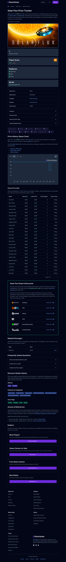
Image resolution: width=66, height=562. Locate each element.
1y (17, 156)
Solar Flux (18, 6)
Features (33, 111)
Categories (11, 518)
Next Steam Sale (12, 544)
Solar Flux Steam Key (16, 148)
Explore (55, 2)
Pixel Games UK (33, 102)
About (37, 559)
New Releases (37, 502)
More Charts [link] (43, 131)
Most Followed (37, 500)
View (55, 350)
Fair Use (32, 559)
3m (10, 156)
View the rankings (33, 441)
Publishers (11, 526)
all (20, 156)
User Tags (11, 520)
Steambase (35, 539)
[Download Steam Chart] (55, 156)
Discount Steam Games (40, 518)
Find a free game (33, 468)
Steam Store (42, 419)
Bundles (10, 502)
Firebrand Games (34, 98)
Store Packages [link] (13, 131)
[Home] (8, 6)
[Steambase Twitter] (38, 545)
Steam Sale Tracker (15, 150)
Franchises (11, 529)
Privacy (22, 559)
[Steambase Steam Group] (36, 545)
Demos (10, 500)
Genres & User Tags (33, 119)
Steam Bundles (14, 152)
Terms (27, 559)
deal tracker (13, 15)
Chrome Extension (13, 536)
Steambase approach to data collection (45, 413)
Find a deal (33, 454)
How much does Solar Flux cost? (33, 360)
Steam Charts (11, 505)
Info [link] (20, 131)
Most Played (37, 497)
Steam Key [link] (38, 128)
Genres (10, 515)
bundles (29, 141)
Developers (11, 523)
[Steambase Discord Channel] (33, 545)
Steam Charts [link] (12, 128)
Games (12, 6)
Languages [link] (34, 131)
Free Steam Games (39, 520)
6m (14, 156)
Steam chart (15, 144)
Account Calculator (13, 547)
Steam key (21, 15)
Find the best (33, 481)
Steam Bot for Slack (13, 541)
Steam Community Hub (39, 421)
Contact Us (43, 559)
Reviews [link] (20, 128)
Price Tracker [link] (29, 128)
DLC (9, 497)
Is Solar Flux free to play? (33, 368)
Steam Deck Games (39, 508)
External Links (33, 115)
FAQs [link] (51, 131)
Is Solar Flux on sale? (33, 364)
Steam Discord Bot (13, 539)
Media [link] (27, 131)
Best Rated (36, 494)
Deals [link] (45, 128)
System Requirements (33, 123)
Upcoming (36, 505)
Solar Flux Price (26, 6)
